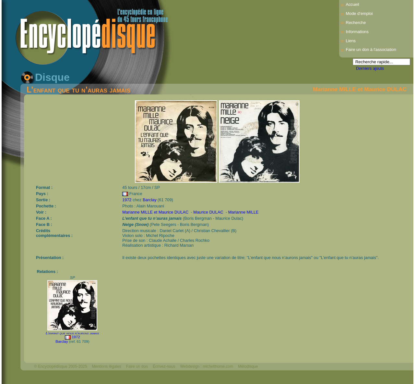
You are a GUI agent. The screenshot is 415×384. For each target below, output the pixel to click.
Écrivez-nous (164, 366)
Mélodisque (248, 366)
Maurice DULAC (208, 212)
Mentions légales (106, 366)
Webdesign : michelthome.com (206, 366)
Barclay (150, 199)
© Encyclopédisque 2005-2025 (60, 366)
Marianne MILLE (243, 212)
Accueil (352, 4)
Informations (357, 31)
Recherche (356, 22)
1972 (126, 199)
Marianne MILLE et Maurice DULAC (360, 89)
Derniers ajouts (370, 68)
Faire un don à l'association (371, 49)
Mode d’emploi (359, 13)
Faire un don (137, 366)
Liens (351, 40)
